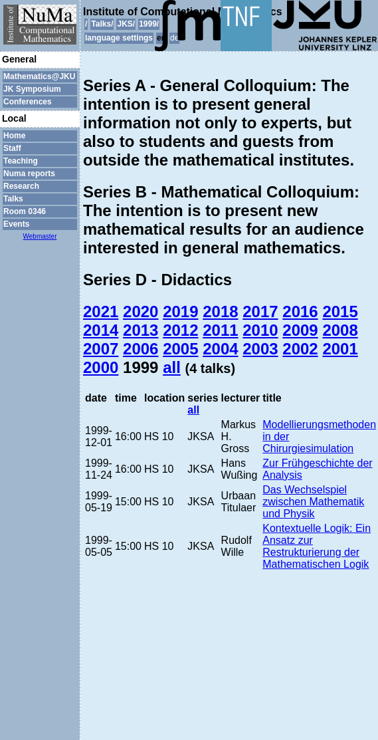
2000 (100, 367)
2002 (300, 349)
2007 (100, 349)
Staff (12, 148)
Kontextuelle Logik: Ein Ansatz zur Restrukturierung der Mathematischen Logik (316, 546)
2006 (140, 349)
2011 (220, 330)
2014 (100, 330)
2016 (300, 311)
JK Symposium (32, 89)
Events (16, 224)
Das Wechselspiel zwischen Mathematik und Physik (313, 501)
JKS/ (126, 24)
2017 (260, 311)
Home (14, 135)
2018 (220, 311)
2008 (339, 330)
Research (21, 186)
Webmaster (40, 236)
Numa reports (29, 173)
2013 (140, 330)
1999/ (149, 24)
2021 (100, 311)
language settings (119, 38)
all (172, 367)
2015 (339, 311)
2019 (180, 311)
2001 (339, 349)
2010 (260, 330)
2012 (180, 330)
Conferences (27, 101)
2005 (180, 349)
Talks (13, 198)
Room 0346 (24, 211)
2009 (300, 330)
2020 (140, 311)
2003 (260, 349)
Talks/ (102, 24)
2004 (220, 349)
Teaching (20, 161)
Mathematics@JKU (39, 76)
